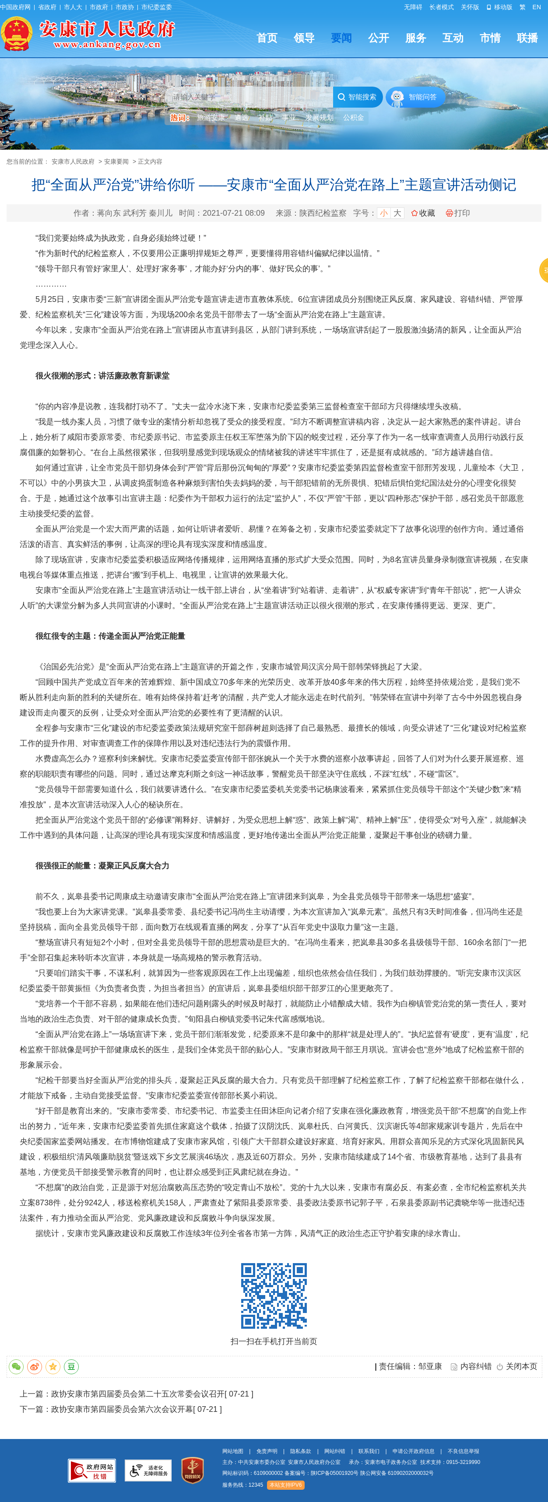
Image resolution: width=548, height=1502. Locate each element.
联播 (527, 38)
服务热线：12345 (242, 1485)
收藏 (427, 213)
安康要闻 (116, 161)
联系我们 (368, 1451)
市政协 (125, 7)
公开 (378, 38)
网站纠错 (334, 1451)
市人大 (73, 7)
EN (537, 7)
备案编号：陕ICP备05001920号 (321, 1473)
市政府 (99, 7)
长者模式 (441, 7)
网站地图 (232, 1451)
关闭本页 (521, 1366)
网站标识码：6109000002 (328, 1473)
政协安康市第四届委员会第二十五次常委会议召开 (138, 1394)
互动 (453, 38)
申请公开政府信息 (414, 1451)
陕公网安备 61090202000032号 (397, 1473)
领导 (304, 38)
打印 (458, 213)
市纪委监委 (156, 7)
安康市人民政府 (73, 161)
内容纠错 (476, 1366)
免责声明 (267, 1451)
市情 (490, 38)
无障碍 (413, 7)
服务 (415, 38)
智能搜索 (356, 97)
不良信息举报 (463, 1451)
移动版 (499, 7)
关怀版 (470, 7)
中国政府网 (15, 7)
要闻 (341, 38)
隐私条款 (300, 1451)
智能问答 (423, 97)
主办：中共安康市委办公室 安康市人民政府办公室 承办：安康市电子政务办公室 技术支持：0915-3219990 (351, 1462)
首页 (267, 38)
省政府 (47, 7)
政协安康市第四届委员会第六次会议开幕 (122, 1409)
